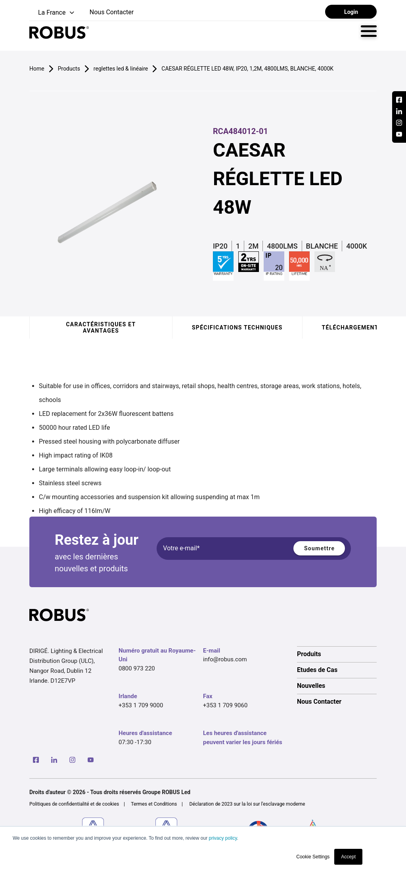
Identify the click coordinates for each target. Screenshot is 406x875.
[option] (337, 654)
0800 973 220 (137, 668)
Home (36, 68)
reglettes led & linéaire (121, 68)
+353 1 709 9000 (141, 705)
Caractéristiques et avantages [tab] (101, 327)
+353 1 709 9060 (225, 705)
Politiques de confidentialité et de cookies (74, 804)
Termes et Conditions (154, 804)
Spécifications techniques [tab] (237, 327)
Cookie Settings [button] (312, 857)
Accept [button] (348, 857)
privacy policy (223, 838)
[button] (52, 12)
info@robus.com (225, 659)
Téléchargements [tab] (352, 327)
